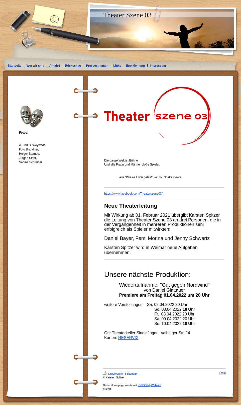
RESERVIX (128, 338)
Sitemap (132, 373)
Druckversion (114, 373)
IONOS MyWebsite (149, 385)
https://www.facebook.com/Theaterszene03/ (133, 193)
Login (222, 372)
